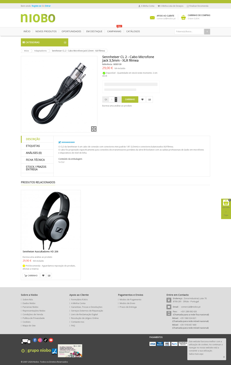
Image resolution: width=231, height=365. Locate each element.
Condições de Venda (33, 314)
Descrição (33, 139)
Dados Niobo (29, 303)
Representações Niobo (34, 310)
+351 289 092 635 (189, 311)
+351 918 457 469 (188, 324)
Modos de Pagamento (130, 299)
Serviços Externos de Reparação (87, 310)
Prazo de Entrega (128, 306)
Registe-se (37, 6)
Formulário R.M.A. (79, 299)
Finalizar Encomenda (198, 6)
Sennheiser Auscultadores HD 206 (40, 251)
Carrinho (33, 275)
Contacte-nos (77, 321)
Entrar (48, 6)
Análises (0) (34, 153)
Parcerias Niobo (30, 306)
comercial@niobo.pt (190, 306)
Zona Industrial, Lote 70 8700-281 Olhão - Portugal (190, 300)
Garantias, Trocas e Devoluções (86, 306)
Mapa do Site (29, 325)
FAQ (73, 325)
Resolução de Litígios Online (85, 318)
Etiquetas (33, 146)
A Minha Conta (147, 6)
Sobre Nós (28, 299)
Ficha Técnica (35, 160)
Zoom (94, 129)
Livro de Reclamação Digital (84, 314)
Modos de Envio (127, 303)
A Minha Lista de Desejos (171, 6)
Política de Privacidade (34, 318)
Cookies (27, 321)
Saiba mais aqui (196, 354)
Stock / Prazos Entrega (36, 168)
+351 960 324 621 (188, 318)
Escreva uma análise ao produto (117, 105)
